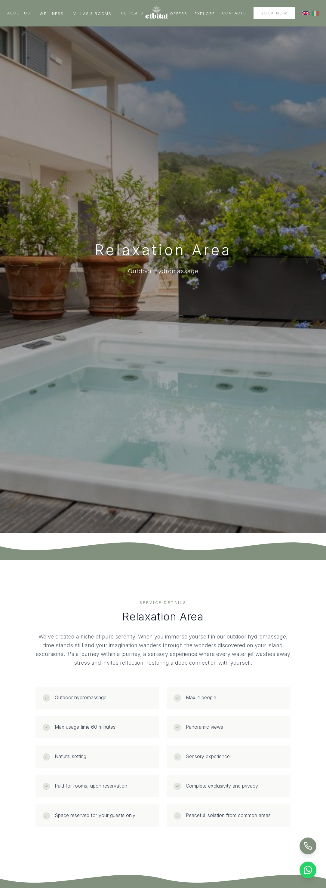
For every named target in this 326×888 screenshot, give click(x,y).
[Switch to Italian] (315, 13)
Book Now (274, 13)
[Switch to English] (305, 13)
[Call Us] (308, 845)
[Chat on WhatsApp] (308, 870)
